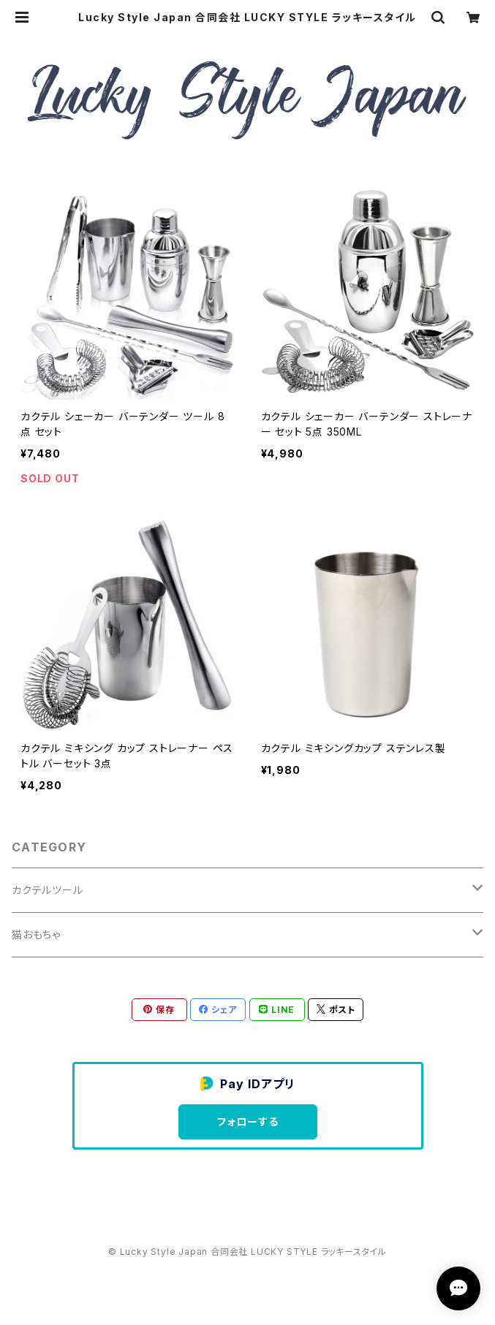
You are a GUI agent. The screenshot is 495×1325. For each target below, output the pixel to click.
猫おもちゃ (36, 934)
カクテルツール (47, 890)
